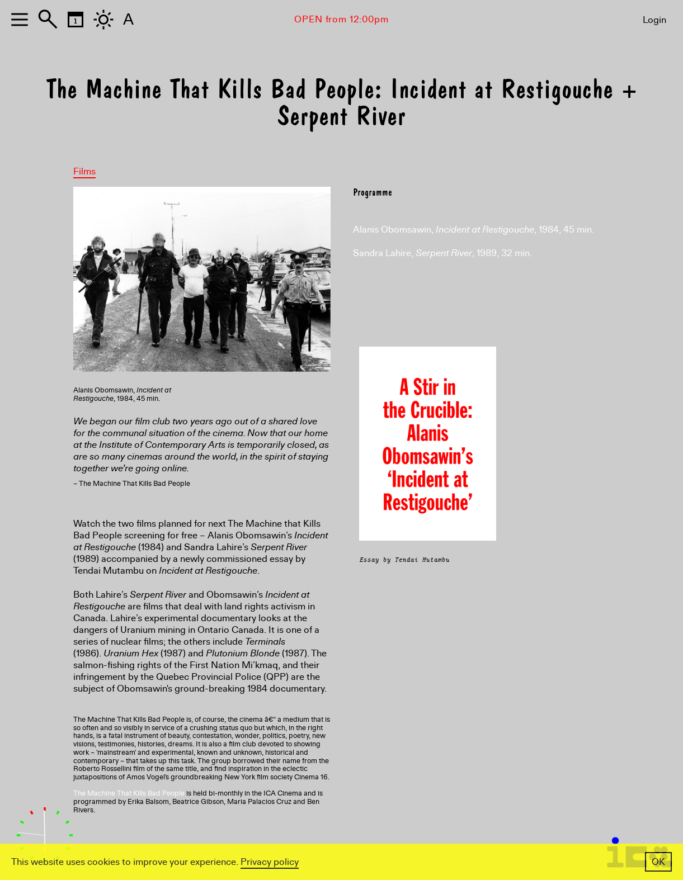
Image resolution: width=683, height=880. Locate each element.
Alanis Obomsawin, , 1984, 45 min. (473, 229)
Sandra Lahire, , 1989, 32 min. (442, 253)
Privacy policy (270, 862)
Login (654, 20)
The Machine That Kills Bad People (129, 793)
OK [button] (658, 862)
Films (84, 171)
